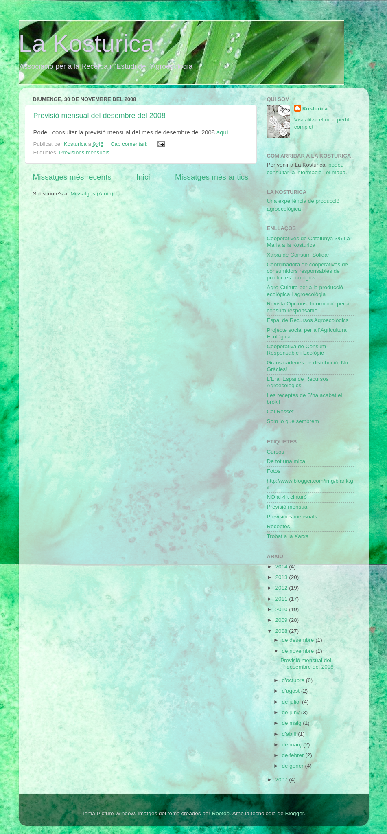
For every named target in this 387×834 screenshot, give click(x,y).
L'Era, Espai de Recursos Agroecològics (298, 382)
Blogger (294, 813)
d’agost (291, 691)
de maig (292, 723)
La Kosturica (87, 43)
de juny (291, 712)
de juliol (292, 702)
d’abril (290, 734)
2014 (282, 567)
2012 (282, 588)
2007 (282, 780)
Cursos (275, 452)
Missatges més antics (212, 177)
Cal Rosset (280, 411)
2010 (282, 609)
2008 (282, 631)
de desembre (299, 640)
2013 (282, 577)
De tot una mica (286, 461)
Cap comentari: (129, 144)
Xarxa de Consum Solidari (299, 255)
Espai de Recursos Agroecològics (308, 320)
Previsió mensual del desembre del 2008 (99, 116)
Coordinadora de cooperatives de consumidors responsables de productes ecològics (307, 271)
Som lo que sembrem (293, 421)
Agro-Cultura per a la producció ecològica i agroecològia (305, 290)
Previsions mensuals (84, 152)
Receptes (278, 526)
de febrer (294, 755)
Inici (143, 177)
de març (293, 745)
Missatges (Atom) (91, 194)
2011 (282, 599)
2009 (282, 620)
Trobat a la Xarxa (288, 536)
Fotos (274, 471)
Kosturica (315, 108)
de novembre (299, 651)
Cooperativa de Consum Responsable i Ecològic (296, 349)
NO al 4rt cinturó (287, 497)
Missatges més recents (72, 177)
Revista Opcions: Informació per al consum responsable (309, 307)
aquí (222, 132)
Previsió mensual (288, 507)
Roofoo (221, 813)
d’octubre (294, 680)
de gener (293, 766)
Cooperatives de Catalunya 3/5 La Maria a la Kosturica (308, 241)
